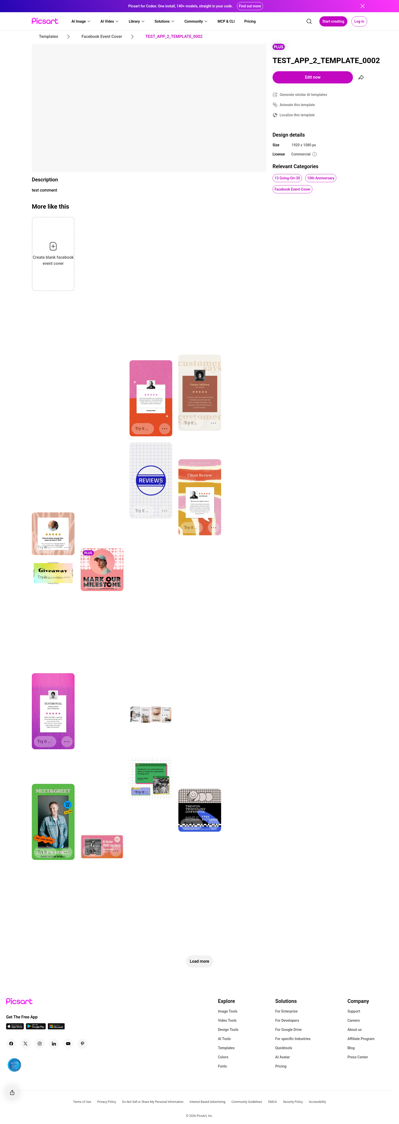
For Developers (287, 1020)
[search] (309, 21)
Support (353, 1011)
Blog (350, 1048)
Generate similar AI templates (303, 95)
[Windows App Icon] (56, 1028)
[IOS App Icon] (15, 1028)
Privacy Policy (106, 1102)
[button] (81, 21)
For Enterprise (286, 1011)
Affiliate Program (360, 1039)
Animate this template (297, 105)
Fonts (222, 1066)
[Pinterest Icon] (82, 1044)
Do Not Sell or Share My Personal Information (152, 1102)
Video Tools (227, 1020)
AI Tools (224, 1039)
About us (354, 1030)
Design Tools (228, 1030)
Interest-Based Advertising (207, 1102)
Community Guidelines (247, 1102)
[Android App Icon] (36, 1028)
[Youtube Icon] (68, 1044)
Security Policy (293, 1102)
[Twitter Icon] (25, 1044)
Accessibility (317, 1102)
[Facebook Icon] (11, 1044)
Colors (223, 1057)
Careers (353, 1020)
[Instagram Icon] (40, 1044)
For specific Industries (293, 1039)
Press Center (357, 1057)
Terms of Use (82, 1102)
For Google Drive (288, 1030)
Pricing (281, 1066)
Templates (226, 1048)
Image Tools (227, 1011)
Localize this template (297, 115)
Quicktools (283, 1048)
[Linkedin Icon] (54, 1044)
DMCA (272, 1102)
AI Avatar (282, 1057)
